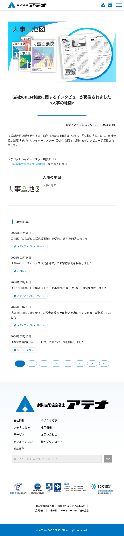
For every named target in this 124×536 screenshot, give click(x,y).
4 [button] (56, 363)
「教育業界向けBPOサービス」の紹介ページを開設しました (47, 342)
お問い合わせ (110, 5)
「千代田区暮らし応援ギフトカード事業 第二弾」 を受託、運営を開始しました (59, 288)
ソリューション (25, 349)
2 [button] (31, 363)
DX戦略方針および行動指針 (28, 164)
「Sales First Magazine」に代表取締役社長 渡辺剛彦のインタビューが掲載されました (61, 315)
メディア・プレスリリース (31, 246)
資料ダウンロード (103, 5)
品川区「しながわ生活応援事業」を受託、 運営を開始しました (49, 238)
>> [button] (104, 363)
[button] (119, 5)
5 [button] (68, 363)
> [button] (92, 363)
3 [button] (44, 363)
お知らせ (21, 271)
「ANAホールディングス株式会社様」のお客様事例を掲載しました (51, 263)
